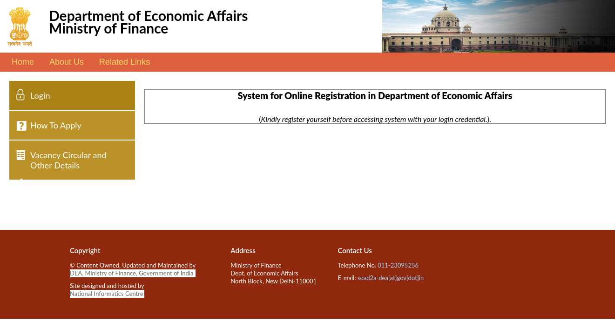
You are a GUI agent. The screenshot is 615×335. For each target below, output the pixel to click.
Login (40, 95)
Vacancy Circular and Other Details (68, 160)
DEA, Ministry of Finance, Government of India (131, 273)
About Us (66, 62)
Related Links (124, 62)
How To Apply (55, 125)
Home (23, 62)
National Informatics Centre (106, 293)
